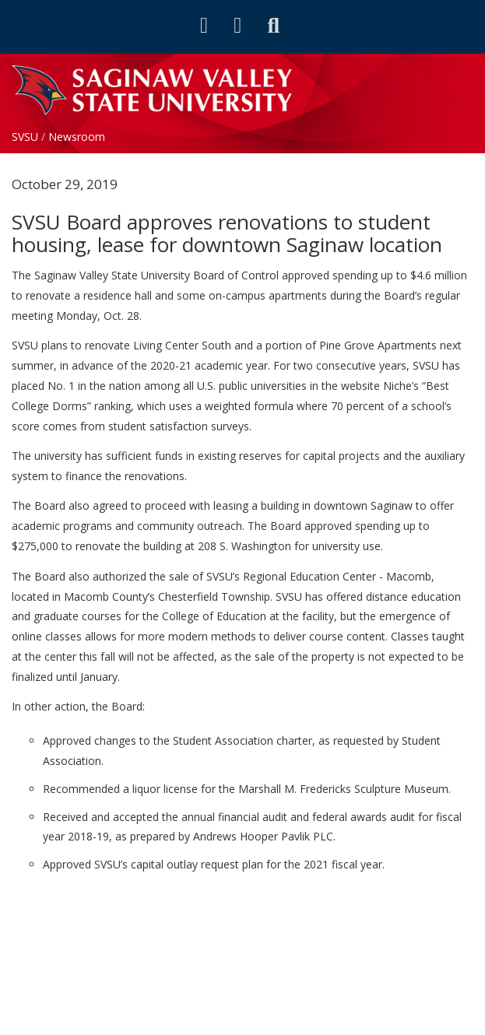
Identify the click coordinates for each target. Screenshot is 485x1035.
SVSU (25, 136)
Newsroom (76, 136)
